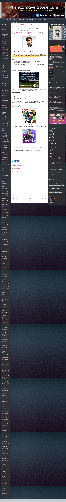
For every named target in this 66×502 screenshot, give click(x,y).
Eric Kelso (3, 95)
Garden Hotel (4, 126)
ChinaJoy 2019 (4, 55)
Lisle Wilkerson (4, 215)
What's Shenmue (4, 474)
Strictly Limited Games (5, 398)
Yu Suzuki (3, 488)
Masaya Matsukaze (5, 244)
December (53, 143)
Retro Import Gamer (5, 306)
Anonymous (51, 94)
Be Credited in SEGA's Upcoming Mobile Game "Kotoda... (56, 170)
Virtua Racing (4, 462)
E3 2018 (3, 86)
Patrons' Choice (4, 283)
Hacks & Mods (4, 139)
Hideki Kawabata (4, 152)
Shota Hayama (4, 390)
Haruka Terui (4, 145)
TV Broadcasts (4, 453)
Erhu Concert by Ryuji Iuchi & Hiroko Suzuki (56, 163)
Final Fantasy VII (4, 107)
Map (2, 236)
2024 (51, 133)
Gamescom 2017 (4, 121)
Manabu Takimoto (4, 229)
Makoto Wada (4, 227)
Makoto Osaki (4, 225)
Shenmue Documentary (4, 337)
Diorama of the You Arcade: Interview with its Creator (55, 158)
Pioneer (3, 290)
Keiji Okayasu (4, 195)
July (52, 150)
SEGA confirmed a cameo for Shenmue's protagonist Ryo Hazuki (28, 32)
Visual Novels (4, 464)
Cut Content (4, 63)
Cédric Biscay (4, 49)
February (53, 174)
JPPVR (3, 181)
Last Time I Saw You (5, 209)
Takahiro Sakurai (4, 408)
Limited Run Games (5, 212)
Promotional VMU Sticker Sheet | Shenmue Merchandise (56, 172)
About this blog (8, 19)
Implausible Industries (5, 164)
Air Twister (3, 31)
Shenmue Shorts (4, 368)
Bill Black (3, 43)
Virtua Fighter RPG (5, 460)
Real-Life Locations (5, 299)
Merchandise (4, 251)
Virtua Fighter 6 (4, 458)
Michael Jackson (4, 254)
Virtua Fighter (4, 456)
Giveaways (3, 133)
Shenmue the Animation (4, 373)
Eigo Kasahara (4, 90)
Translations (4, 451)
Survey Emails (4, 403)
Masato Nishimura (5, 242)
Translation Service (5, 450)
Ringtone (3, 308)
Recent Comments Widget (62, 110)
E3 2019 (3, 88)
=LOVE (3, 26)
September (53, 147)
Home (3, 19)
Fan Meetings (4, 102)
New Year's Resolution (5, 267)
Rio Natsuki (3, 310)
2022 (51, 136)
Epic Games (4, 93)
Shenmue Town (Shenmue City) (4, 378)
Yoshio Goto (4, 483)
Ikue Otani (3, 162)
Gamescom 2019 (4, 125)
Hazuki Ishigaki (4, 149)
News (2, 270)
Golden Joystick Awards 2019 (4, 136)
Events (3, 98)
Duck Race (3, 85)
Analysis (3, 32)
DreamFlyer (3, 81)
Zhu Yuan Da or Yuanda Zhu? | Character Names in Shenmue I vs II (58, 72)
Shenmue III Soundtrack (4, 352)
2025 (51, 131)
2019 (51, 140)
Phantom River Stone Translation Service (31, 19)
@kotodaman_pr (18, 56)
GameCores (4, 118)
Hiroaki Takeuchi (4, 154)
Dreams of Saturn (4, 83)
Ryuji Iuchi (3, 315)
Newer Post (14, 198)
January (52, 176)
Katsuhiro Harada (4, 186)
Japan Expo (3, 173)
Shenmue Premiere (5, 361)
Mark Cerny (3, 237)
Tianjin (3, 438)
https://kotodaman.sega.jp (39, 150)
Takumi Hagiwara (4, 419)
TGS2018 (3, 428)
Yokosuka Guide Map (5, 478)
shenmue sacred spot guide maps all (56, 105)
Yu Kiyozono (4, 486)
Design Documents (5, 73)
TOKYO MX (3, 441)
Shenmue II (3, 345)
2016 (51, 179)
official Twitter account (31, 49)
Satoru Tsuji (3, 317)
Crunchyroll (3, 60)
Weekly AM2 (4, 471)
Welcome (3, 473)
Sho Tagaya (3, 388)
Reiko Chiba (4, 304)
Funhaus (3, 110)
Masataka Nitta (4, 241)
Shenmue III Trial (4, 354)
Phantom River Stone (5, 288)
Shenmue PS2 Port (5, 364)
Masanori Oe (4, 239)
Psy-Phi (3, 297)
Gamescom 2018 (4, 123)
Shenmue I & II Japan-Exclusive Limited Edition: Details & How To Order (58, 77)
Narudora (3, 263)
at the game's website (30, 69)
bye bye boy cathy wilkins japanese (56, 94)
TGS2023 (3, 432)
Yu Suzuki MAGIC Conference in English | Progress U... (56, 168)
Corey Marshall (4, 58)
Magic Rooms (4, 222)
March (52, 156)
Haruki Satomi (4, 147)
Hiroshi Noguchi (4, 157)
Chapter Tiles (4, 50)
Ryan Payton (4, 312)
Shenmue (3, 332)
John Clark (3, 179)
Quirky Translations (21, 19)
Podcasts (3, 292)
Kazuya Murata (4, 191)
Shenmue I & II (4, 341)
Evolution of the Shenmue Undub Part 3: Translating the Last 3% (58, 62)
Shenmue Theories (5, 375)
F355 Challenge (4, 100)
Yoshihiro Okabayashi (5, 480)
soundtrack (3, 393)
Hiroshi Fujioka (4, 155)
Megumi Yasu (4, 249)
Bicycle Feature (4, 41)
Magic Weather (4, 224)
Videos (3, 455)
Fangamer (3, 103)
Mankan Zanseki (4, 232)
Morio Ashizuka (4, 258)
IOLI (2, 168)
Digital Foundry (4, 75)
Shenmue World (4, 381)
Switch (50, 99)
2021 (51, 137)
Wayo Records (4, 469)
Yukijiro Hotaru (4, 491)
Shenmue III (14, 19)
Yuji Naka (3, 490)
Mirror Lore (3, 256)
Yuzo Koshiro (4, 493)
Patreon (3, 281)
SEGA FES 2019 (4, 324)
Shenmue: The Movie (5, 383)
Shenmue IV (4, 355)
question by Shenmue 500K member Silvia (26, 54)
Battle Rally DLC (4, 39)
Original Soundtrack (5, 276)
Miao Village (4, 253)
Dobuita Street (4, 77)
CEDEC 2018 (4, 47)
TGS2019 (3, 430)
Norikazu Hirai (4, 274)
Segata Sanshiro (4, 329)
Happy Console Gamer (5, 141)
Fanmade (3, 105)
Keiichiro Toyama (4, 193)
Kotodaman (19, 165)
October (52, 146)
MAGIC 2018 (4, 217)
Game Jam (3, 116)
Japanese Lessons (5, 178)
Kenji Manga (4, 198)
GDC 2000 (3, 128)
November (53, 144)
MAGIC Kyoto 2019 (5, 220)
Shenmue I (3, 339)
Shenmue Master (4, 357)
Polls (2, 294)
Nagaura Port (4, 261)
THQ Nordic (3, 436)
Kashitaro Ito (4, 183)
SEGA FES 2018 (4, 322)
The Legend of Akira (5, 433)
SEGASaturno (4, 327)
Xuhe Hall (3, 476)
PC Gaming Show (4, 286)
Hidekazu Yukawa (4, 150)
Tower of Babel (4, 448)
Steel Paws (3, 395)
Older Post (44, 198)
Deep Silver (3, 68)
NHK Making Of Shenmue (4, 272)
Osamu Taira (4, 279)
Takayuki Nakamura (5, 413)
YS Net (3, 485)
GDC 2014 (3, 130)
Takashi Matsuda (4, 411)
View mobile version (29, 201)
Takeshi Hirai (4, 417)
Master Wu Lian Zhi (5, 247)
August (52, 149)
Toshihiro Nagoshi (4, 443)
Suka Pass (3, 401)
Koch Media (3, 204)
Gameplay (3, 120)
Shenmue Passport (5, 359)
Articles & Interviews (5, 37)
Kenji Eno (3, 196)
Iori (2, 170)
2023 (51, 134)
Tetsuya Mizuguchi (5, 425)
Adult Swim (3, 29)
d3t (2, 67)
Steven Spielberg (4, 397)
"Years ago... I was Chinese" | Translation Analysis (58, 67)
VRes (2, 466)
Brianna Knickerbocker (5, 44)
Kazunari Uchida (4, 188)
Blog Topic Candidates (42, 19)
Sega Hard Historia (5, 325)
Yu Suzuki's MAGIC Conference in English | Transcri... (56, 165)
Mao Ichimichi (4, 234)
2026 (51, 130)
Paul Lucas (3, 284)
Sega (23, 165)
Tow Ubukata (4, 446)
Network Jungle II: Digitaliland (5, 265)
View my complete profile (53, 203)
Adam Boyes (4, 27)
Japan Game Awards (5, 175)
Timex (3, 439)
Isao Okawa (3, 172)
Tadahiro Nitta (4, 406)
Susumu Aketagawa (5, 404)
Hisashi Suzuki (4, 159)
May (52, 153)
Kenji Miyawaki (4, 200)
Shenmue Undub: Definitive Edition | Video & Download (58, 57)
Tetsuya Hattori (4, 423)
